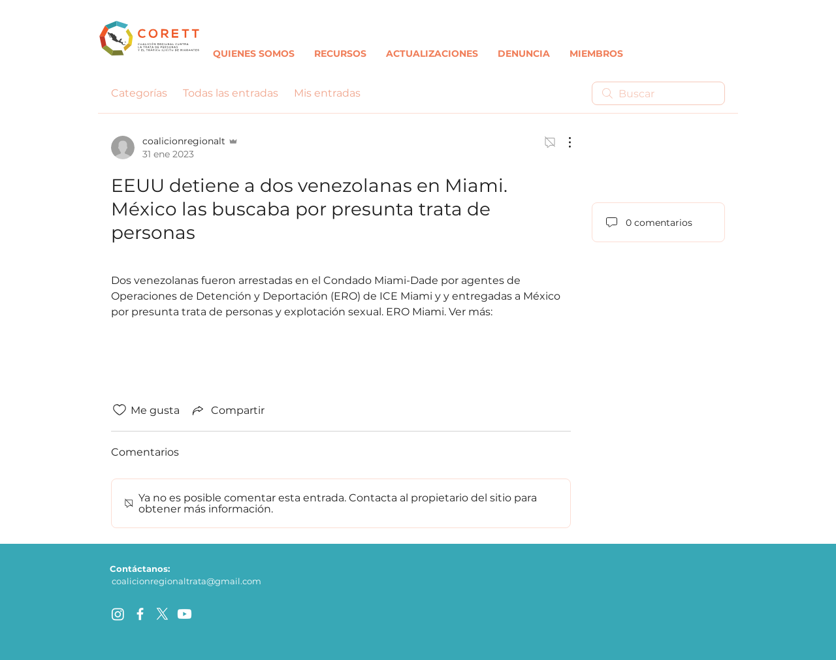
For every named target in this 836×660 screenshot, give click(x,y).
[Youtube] (184, 614)
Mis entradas (327, 93)
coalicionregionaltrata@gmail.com (186, 581)
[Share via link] (227, 410)
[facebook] (140, 614)
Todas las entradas (230, 93)
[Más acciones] (563, 142)
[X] (162, 614)
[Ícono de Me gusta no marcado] (119, 410)
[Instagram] (118, 614)
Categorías (139, 93)
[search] (658, 93)
